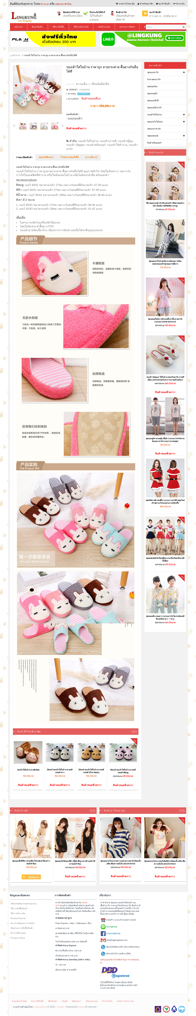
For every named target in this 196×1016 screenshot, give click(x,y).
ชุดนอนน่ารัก (153, 72)
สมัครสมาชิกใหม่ (63, 4)
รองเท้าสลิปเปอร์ (96, 144)
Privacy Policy (18, 938)
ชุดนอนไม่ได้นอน (155, 122)
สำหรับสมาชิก (145, 3)
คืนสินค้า (52, 1001)
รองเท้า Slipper (75, 144)
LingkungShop (40, 1006)
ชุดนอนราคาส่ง (154, 129)
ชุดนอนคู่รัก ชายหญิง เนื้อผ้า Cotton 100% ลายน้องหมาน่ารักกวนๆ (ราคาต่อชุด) (165, 439)
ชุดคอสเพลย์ (152, 136)
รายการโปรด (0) (125, 3)
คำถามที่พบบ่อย (18, 933)
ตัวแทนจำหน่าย (18, 918)
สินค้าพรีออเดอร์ (154, 143)
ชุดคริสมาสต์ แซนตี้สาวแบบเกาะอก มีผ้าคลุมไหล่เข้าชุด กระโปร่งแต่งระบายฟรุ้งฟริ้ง (165, 501)
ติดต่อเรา (76, 1001)
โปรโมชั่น (107, 1001)
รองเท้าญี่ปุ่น (125, 141)
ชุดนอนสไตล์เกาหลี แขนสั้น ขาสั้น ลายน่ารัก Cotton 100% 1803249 (165, 320)
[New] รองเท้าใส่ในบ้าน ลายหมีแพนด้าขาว (59, 771)
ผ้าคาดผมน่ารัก (154, 79)
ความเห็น (81, 83)
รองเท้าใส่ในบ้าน (88, 141)
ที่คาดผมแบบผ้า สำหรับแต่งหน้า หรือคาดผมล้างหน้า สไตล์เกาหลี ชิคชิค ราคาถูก (165, 204)
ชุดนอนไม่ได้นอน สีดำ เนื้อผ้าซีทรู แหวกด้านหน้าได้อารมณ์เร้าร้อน (75, 862)
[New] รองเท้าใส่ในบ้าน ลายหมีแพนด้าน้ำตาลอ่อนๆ (91, 771)
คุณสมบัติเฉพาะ (46, 157)
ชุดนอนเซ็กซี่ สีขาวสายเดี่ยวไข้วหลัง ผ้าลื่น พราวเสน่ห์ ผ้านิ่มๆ (31, 862)
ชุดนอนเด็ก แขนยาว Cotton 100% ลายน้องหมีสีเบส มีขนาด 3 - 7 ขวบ (165, 617)
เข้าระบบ (44, 4)
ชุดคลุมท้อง (152, 86)
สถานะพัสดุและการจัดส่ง (23, 923)
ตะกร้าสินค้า (163, 3)
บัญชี (65, 1001)
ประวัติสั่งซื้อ (37, 1001)
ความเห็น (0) (91, 157)
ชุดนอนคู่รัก (152, 93)
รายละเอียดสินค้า (24, 157)
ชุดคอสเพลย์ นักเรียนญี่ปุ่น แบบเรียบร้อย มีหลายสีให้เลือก (165, 559)
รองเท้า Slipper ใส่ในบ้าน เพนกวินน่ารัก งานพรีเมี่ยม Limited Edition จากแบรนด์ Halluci (165, 378)
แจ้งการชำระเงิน (125, 1001)
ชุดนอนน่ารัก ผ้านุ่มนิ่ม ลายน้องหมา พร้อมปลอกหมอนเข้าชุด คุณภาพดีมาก (165, 262)
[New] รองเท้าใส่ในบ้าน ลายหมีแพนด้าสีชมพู (123, 771)
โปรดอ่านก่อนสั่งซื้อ (69, 157)
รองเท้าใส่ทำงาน (117, 144)
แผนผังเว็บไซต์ (19, 1001)
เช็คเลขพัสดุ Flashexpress (24, 903)
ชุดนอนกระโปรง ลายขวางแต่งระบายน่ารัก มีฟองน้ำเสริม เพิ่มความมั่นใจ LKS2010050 (120, 862)
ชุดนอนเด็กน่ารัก (154, 107)
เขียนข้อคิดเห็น (100, 83)
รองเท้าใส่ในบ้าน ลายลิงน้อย (28, 770)
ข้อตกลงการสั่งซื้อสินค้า (22, 928)
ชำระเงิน (179, 3)
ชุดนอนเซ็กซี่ (152, 100)
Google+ (61, 1006)
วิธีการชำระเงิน (18, 913)
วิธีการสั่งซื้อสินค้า (19, 908)
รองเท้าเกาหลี (108, 141)
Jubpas (81, 1006)
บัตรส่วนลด (92, 1001)
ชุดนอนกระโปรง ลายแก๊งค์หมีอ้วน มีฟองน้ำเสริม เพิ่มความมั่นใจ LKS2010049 (164, 862)
